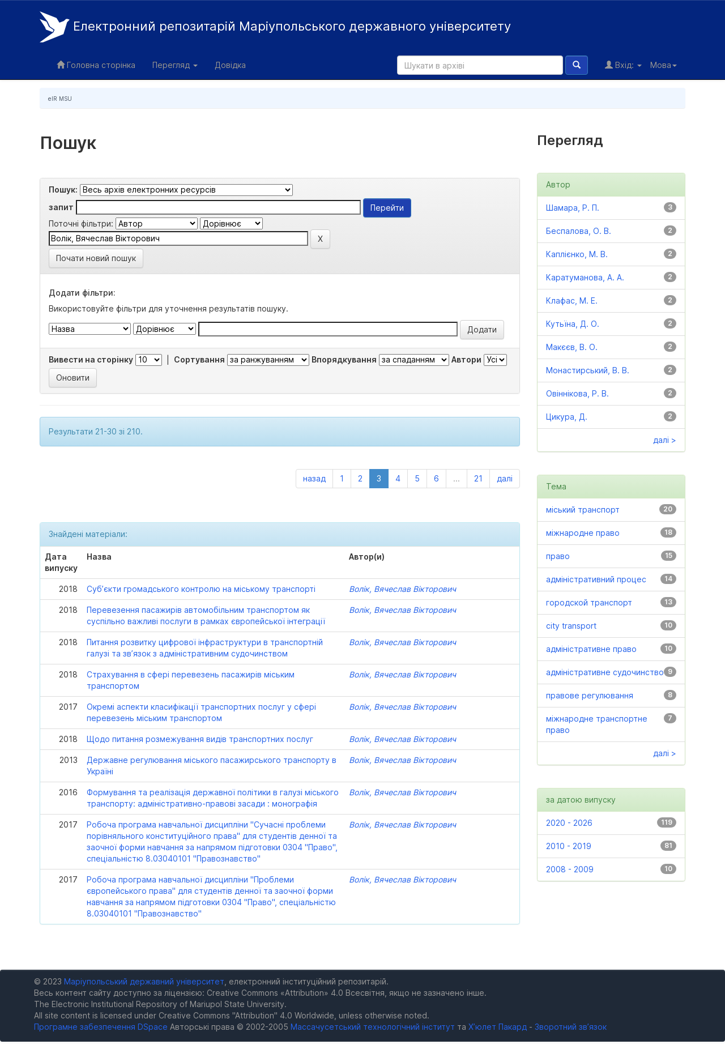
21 (478, 478)
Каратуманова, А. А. (585, 277)
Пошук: (63, 189)
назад (314, 478)
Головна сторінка (96, 65)
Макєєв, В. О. (572, 347)
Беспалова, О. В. (578, 231)
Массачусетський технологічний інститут (373, 1026)
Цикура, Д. (566, 416)
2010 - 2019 (568, 846)
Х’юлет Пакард (497, 1026)
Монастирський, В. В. (587, 370)
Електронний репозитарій (275, 26)
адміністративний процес (596, 579)
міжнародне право (583, 533)
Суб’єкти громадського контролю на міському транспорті (201, 589)
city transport (571, 625)
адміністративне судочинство (605, 672)
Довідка (230, 65)
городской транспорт (589, 602)
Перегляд (175, 65)
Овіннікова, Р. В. (577, 393)
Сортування (199, 359)
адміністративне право (591, 649)
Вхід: (623, 65)
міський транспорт (583, 509)
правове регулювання (589, 695)
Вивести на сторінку (91, 359)
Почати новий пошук (96, 258)
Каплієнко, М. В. (577, 254)
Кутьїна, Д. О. (572, 324)
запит (61, 207)
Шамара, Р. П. (572, 207)
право (558, 556)
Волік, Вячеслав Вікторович (402, 589)
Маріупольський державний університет (144, 981)
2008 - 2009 (570, 869)
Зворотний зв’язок (571, 1026)
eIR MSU (60, 98)
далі (505, 478)
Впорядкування (344, 359)
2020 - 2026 (569, 823)
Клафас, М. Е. (572, 300)
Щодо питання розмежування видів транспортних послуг (200, 739)
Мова (663, 65)
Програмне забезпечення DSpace (101, 1026)
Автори (466, 359)
